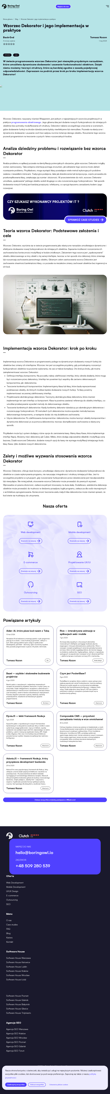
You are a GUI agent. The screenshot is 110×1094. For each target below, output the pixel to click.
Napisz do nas (63, 7)
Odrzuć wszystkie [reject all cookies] (37, 1085)
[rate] (4, 44)
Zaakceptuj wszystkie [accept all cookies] (16, 1085)
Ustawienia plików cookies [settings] (58, 1085)
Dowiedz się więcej (30, 540)
